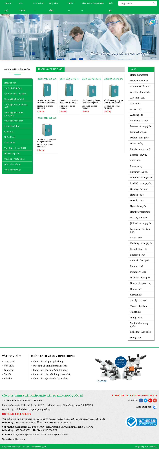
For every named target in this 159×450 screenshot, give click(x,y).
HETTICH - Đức (136, 194)
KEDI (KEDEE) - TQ (138, 249)
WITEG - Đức (136, 317)
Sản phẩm (38, 7)
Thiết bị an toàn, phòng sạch (15, 105)
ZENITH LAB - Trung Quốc (139, 325)
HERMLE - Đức (137, 200)
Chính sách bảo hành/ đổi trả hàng (50, 369)
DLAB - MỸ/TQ (136, 143)
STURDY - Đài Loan (138, 300)
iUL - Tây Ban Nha (138, 217)
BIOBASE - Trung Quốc (140, 126)
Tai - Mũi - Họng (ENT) (15, 148)
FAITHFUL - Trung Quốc (140, 183)
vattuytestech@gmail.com (25, 434)
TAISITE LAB (135, 311)
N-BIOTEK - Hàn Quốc (140, 277)
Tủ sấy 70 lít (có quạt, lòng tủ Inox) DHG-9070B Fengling (91, 103)
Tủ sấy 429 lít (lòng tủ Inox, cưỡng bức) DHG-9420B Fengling (46, 103)
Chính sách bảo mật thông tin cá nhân (52, 374)
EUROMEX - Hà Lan (139, 171)
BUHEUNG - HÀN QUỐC (140, 331)
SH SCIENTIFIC (136, 294)
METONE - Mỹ (136, 266)
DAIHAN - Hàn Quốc (139, 137)
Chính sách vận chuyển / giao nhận (50, 378)
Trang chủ (8, 7)
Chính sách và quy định (92, 7)
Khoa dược (9, 142)
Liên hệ (111, 7)
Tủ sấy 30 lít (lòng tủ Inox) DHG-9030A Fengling (46, 142)
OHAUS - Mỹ (136, 289)
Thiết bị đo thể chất (13, 120)
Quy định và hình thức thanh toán (50, 365)
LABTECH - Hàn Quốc (140, 260)
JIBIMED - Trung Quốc (140, 223)
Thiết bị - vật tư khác (14, 158)
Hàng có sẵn (10, 82)
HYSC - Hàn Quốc (138, 206)
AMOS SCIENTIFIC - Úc (140, 86)
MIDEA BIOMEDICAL (139, 80)
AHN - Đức (135, 103)
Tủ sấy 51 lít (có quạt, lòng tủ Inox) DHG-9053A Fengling (113, 103)
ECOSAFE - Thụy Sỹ (138, 154)
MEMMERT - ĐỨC (138, 271)
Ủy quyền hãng (53, 7)
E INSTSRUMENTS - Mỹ (140, 149)
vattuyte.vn (19, 439)
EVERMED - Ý (136, 166)
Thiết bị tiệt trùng (13, 88)
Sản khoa (8, 131)
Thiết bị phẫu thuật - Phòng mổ (14, 114)
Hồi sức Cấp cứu (11, 153)
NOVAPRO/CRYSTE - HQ (140, 283)
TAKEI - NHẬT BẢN (138, 306)
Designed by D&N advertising (146, 446)
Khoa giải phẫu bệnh (14, 99)
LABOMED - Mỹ (137, 254)
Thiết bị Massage (12, 169)
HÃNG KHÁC (135, 337)
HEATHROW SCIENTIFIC (140, 211)
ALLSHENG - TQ (136, 114)
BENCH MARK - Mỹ (139, 120)
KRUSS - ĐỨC (136, 237)
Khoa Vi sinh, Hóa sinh (15, 93)
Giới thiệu (22, 7)
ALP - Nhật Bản (137, 97)
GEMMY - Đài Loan (139, 189)
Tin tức (71, 7)
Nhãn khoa (9, 137)
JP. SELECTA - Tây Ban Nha (140, 230)
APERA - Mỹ (136, 109)
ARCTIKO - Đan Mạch (140, 92)
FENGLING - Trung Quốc (141, 177)
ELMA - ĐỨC (135, 160)
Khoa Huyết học (12, 126)
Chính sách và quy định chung (48, 361)
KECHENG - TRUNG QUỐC (141, 243)
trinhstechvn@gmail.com (54, 434)
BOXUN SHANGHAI (138, 131)
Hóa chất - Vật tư (12, 164)
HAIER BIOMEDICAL (139, 74)
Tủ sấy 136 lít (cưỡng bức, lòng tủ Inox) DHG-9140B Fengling (69, 103)
